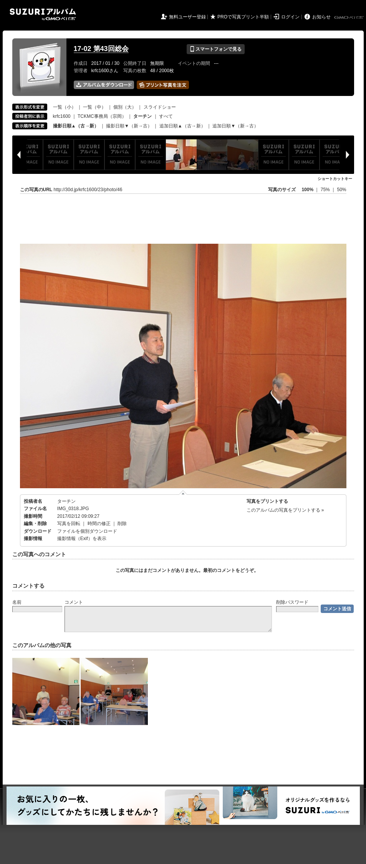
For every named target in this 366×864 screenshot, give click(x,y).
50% (341, 189)
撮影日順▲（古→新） (76, 126)
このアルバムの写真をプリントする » (285, 510)
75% (326, 189)
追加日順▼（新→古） (235, 126)
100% (307, 189)
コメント (74, 602)
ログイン (290, 17)
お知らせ (321, 17)
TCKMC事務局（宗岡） (102, 116)
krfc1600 (62, 116)
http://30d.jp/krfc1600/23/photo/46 (88, 189)
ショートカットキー (335, 179)
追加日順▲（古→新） (182, 126)
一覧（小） (64, 107)
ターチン (66, 501)
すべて (166, 116)
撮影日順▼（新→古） (129, 126)
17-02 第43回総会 (101, 49)
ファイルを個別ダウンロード (87, 531)
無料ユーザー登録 (187, 17)
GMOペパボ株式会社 (349, 17)
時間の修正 (99, 523)
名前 (17, 602)
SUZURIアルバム (43, 14)
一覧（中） (94, 107)
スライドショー (160, 107)
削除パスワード (292, 602)
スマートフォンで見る (216, 49)
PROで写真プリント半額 (243, 17)
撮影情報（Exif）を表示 (81, 538)
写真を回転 (68, 523)
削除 (122, 523)
